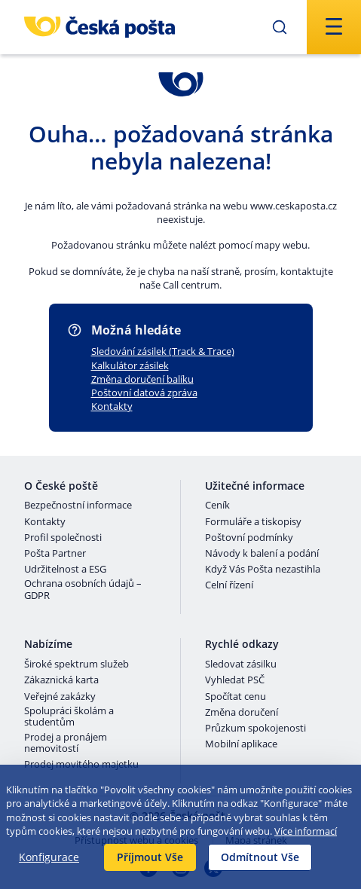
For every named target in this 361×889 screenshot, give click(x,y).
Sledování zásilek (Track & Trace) (162, 351)
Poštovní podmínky (249, 538)
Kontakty (112, 406)
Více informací (305, 831)
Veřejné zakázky (60, 697)
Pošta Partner (55, 554)
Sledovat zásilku (241, 664)
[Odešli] (279, 27)
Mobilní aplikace (241, 744)
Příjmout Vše (150, 857)
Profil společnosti (63, 538)
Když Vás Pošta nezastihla (262, 570)
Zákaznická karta (61, 680)
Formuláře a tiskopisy (253, 522)
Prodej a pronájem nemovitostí (65, 743)
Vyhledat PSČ (235, 680)
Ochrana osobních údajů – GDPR (83, 589)
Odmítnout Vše (260, 857)
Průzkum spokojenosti (255, 729)
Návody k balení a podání (262, 554)
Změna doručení (241, 713)
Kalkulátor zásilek (130, 365)
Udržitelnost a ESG (65, 570)
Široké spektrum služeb (76, 664)
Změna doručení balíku (142, 379)
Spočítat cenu (235, 697)
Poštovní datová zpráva (144, 392)
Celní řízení (229, 585)
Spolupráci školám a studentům (69, 717)
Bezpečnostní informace (78, 505)
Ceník (217, 505)
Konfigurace (49, 857)
